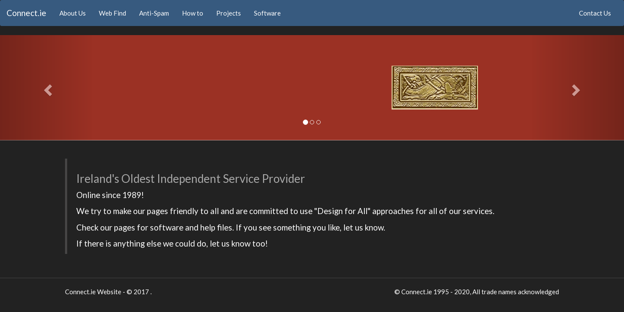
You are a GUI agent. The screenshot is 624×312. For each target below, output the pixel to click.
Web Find (112, 13)
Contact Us (595, 13)
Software (267, 13)
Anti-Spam (154, 13)
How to (192, 13)
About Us (75, 12)
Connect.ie (26, 13)
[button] (47, 87)
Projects (228, 13)
